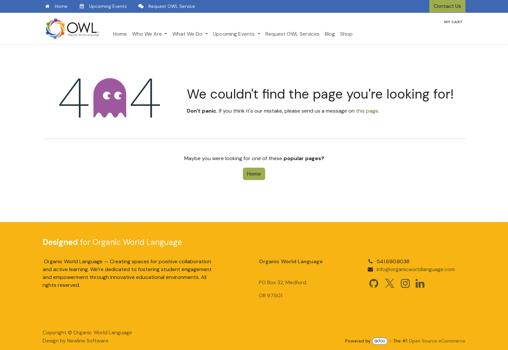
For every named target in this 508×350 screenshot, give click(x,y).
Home (61, 6)
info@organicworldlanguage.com (416, 269)
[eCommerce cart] (453, 22)
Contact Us (447, 6)
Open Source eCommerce (437, 341)
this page (367, 110)
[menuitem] (119, 34)
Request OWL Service (171, 6)
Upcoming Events (108, 6)
